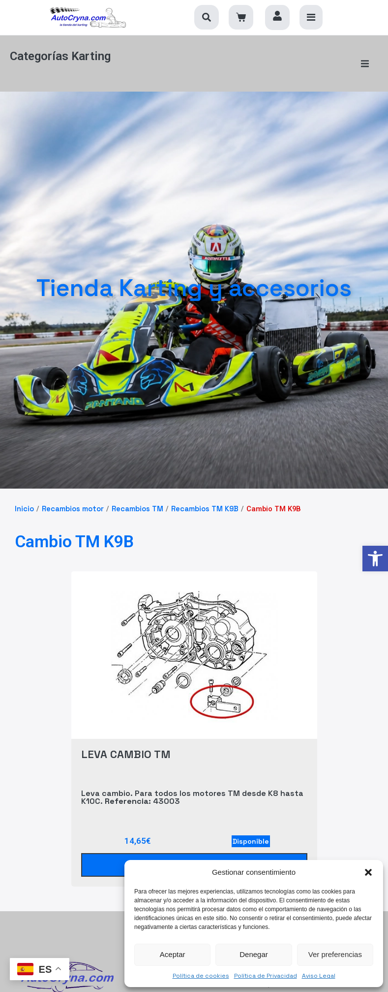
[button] (368, 872)
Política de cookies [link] (201, 976)
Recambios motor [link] (73, 500)
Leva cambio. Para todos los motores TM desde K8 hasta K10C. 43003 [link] (192, 789)
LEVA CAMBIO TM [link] (126, 744)
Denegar (253, 954)
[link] (375, 558)
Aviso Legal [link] (318, 976)
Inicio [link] (24, 500)
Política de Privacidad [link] (265, 976)
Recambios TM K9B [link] (205, 500)
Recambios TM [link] (137, 500)
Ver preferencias (335, 954)
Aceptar (172, 954)
